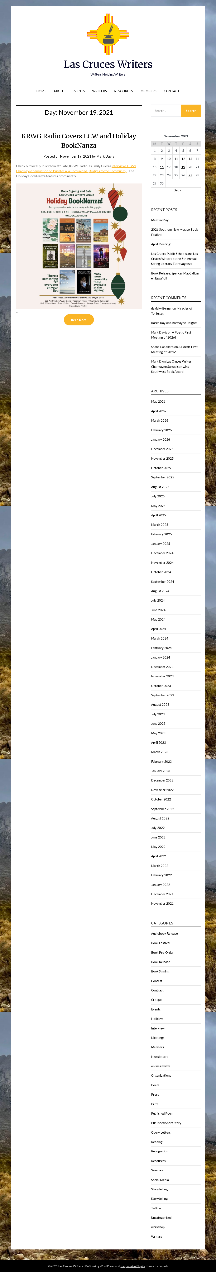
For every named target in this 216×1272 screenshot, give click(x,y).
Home (41, 91)
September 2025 (162, 477)
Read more (79, 320)
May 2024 (158, 619)
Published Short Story (166, 1123)
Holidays (157, 1018)
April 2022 (158, 856)
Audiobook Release (164, 933)
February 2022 (161, 875)
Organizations (161, 1075)
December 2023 (162, 667)
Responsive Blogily (133, 1266)
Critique (156, 999)
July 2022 (158, 827)
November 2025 (162, 458)
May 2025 (158, 506)
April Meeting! (161, 244)
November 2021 (162, 903)
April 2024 (158, 629)
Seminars (157, 1170)
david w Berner (161, 308)
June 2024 (158, 610)
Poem (155, 1085)
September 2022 (162, 809)
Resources (123, 91)
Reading (157, 1142)
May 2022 (158, 846)
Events (78, 91)
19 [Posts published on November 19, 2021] (183, 167)
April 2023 (158, 742)
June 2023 (158, 723)
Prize (154, 1104)
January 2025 (160, 543)
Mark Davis (105, 156)
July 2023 (158, 714)
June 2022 (158, 837)
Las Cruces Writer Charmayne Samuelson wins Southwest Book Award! (171, 366)
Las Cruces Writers (108, 64)
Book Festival (160, 943)
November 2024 (162, 562)
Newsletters (159, 1056)
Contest (156, 981)
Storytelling (159, 1189)
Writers (99, 91)
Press (155, 1094)
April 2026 (158, 411)
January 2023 (160, 771)
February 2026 (161, 430)
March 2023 (159, 752)
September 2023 (162, 695)
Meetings (157, 1037)
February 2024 (161, 648)
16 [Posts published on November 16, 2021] (162, 167)
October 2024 (161, 572)
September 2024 (162, 581)
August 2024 (160, 591)
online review (160, 1066)
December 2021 (162, 894)
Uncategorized (161, 1217)
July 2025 (158, 496)
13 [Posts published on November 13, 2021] (190, 159)
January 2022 (160, 884)
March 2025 (159, 524)
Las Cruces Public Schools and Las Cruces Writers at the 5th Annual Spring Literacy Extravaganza (174, 259)
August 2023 (160, 704)
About (59, 91)
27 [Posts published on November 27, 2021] (190, 175)
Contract (157, 990)
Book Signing (160, 971)
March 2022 (159, 865)
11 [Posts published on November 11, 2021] (176, 159)
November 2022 (162, 790)
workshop (158, 1227)
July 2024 (158, 600)
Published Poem (162, 1113)
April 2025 (158, 515)
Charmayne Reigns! (183, 323)
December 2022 (162, 780)
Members (148, 91)
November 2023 (162, 676)
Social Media (160, 1180)
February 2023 (161, 761)
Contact (172, 91)
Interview (157, 1028)
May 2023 (158, 733)
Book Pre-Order (162, 952)
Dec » (177, 190)
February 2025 (161, 534)
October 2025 (161, 468)
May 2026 (158, 401)
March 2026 (159, 420)
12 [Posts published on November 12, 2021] (183, 159)
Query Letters (161, 1132)
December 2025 (162, 449)
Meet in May (160, 220)
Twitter (156, 1208)
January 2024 (160, 657)
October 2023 (161, 686)
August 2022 (160, 818)
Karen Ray (158, 323)
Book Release (160, 962)
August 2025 (160, 487)
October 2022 (161, 799)
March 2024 (159, 638)
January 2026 (160, 439)
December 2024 (162, 553)
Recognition (159, 1151)
